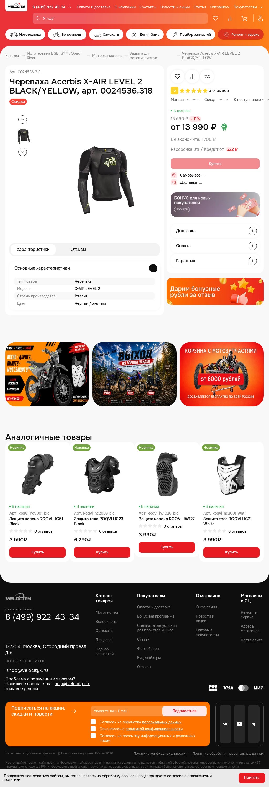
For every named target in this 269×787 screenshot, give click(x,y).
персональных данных (161, 722)
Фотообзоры (148, 648)
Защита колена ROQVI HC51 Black (36, 521)
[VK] (225, 724)
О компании (125, 7)
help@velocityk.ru (72, 683)
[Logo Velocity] (16, 12)
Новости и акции (175, 7)
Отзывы (78, 249)
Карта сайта (252, 640)
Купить (37, 552)
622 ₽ (232, 149)
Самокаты (104, 630)
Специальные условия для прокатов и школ (157, 628)
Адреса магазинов (250, 628)
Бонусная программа (155, 616)
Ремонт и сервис (249, 614)
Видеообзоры (149, 657)
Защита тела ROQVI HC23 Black (98, 521)
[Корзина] (245, 18)
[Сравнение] (230, 18)
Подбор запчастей (105, 651)
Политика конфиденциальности (159, 753)
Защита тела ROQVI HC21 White (227, 521)
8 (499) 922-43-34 (49, 7)
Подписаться (187, 711)
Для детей (104, 640)
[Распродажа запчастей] (47, 374)
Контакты (147, 7)
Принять (252, 777)
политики (12, 779)
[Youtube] (239, 724)
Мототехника (107, 612)
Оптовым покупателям (207, 632)
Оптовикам (220, 7)
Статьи (200, 7)
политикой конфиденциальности (154, 729)
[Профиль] (258, 18)
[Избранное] (215, 18)
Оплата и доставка (94, 7)
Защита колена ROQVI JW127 (167, 518)
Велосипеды (106, 621)
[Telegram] (254, 724)
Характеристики (33, 249)
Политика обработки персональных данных (228, 753)
